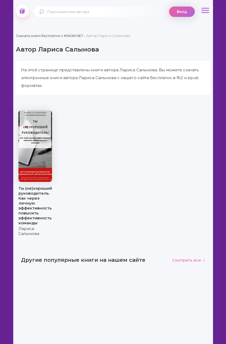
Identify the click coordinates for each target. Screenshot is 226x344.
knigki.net (22, 10)
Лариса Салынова (28, 231)
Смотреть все (188, 260)
